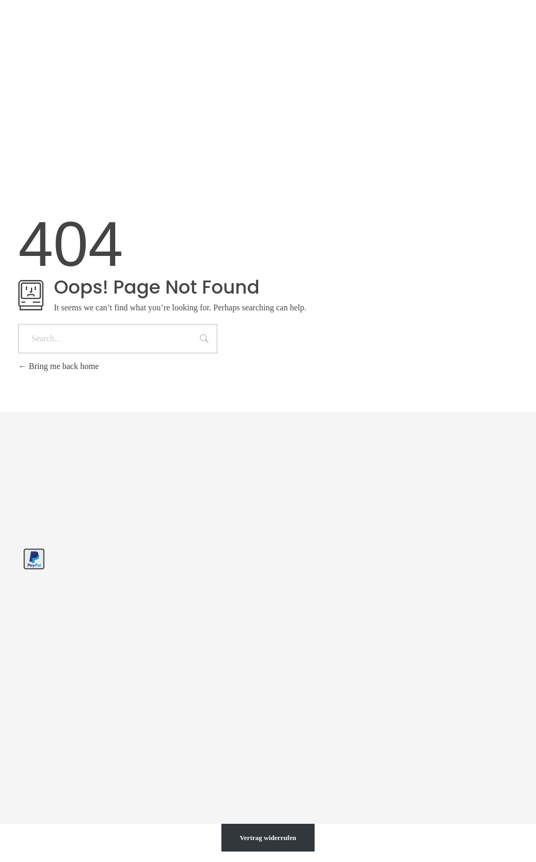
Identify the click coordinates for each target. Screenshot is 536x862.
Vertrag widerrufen (268, 838)
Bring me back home (58, 366)
